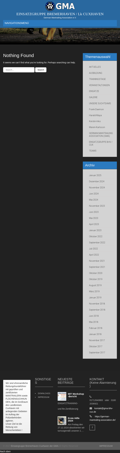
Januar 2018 (95, 334)
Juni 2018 (94, 316)
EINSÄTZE (94, 91)
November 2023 (97, 206)
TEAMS (92, 150)
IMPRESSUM (43, 397)
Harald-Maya (95, 115)
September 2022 (97, 242)
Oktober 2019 (95, 279)
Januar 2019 (95, 297)
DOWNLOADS (44, 393)
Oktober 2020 (95, 273)
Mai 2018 (93, 322)
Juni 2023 (94, 212)
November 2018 (97, 303)
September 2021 (97, 267)
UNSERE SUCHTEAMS (100, 103)
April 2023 (94, 224)
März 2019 (94, 291)
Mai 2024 (93, 200)
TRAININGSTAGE (97, 79)
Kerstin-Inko (95, 121)
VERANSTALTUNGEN (99, 85)
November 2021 (97, 261)
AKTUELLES (95, 67)
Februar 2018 (95, 328)
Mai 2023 (93, 218)
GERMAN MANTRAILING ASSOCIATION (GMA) (101, 134)
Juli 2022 (93, 248)
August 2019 (95, 285)
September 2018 (97, 310)
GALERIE (93, 97)
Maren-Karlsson (97, 127)
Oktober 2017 (95, 346)
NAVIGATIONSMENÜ (17, 23)
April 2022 (94, 255)
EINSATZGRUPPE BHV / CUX (100, 143)
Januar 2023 (95, 230)
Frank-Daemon (96, 109)
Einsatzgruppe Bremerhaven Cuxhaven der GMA (34, 446)
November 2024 (97, 187)
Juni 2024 (94, 193)
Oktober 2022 (95, 236)
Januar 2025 (95, 175)
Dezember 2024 (96, 181)
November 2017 (97, 340)
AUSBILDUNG (95, 73)
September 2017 (97, 352)
